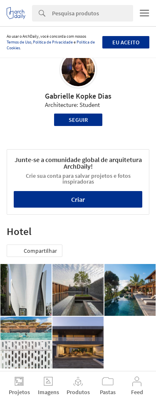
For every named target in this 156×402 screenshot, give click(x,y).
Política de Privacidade (53, 42)
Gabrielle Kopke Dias (78, 96)
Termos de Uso (19, 42)
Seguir (78, 120)
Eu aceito (125, 42)
